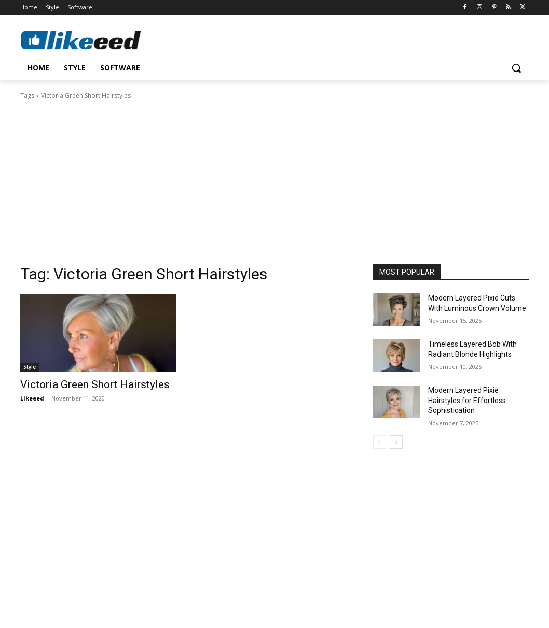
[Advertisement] (274, 178)
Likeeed (32, 398)
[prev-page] (379, 442)
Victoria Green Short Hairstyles (95, 384)
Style (29, 366)
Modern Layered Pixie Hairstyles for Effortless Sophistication (467, 400)
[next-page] (396, 442)
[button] (516, 67)
